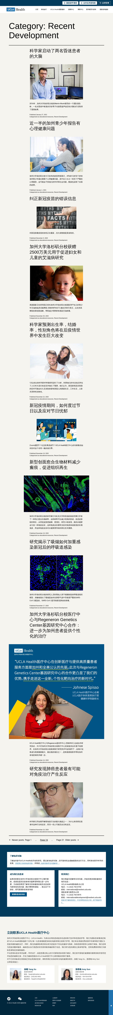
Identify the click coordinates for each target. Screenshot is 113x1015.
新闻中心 (71, 9)
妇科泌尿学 (73, 1003)
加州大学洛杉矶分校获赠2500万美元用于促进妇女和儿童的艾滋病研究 (55, 252)
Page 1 (28, 840)
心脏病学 (54, 998)
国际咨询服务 (104, 9)
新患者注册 (38, 1005)
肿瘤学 (54, 1003)
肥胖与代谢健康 (56, 1000)
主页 (36, 9)
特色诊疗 (44, 9)
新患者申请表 (70, 3)
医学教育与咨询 (91, 9)
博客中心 (80, 9)
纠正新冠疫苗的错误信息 (53, 198)
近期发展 (72, 1005)
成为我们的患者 (39, 1003)
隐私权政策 (91, 1000)
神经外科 (72, 998)
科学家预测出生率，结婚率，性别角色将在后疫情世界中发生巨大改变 (55, 330)
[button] (44, 9)
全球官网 (104, 3)
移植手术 (72, 1000)
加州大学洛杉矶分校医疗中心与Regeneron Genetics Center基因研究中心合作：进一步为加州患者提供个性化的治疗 (55, 625)
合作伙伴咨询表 (88, 3)
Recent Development (60, 116)
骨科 (53, 1005)
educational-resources (46, 116)
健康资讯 (90, 998)
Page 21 (60, 840)
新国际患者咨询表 (18, 894)
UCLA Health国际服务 (57, 9)
